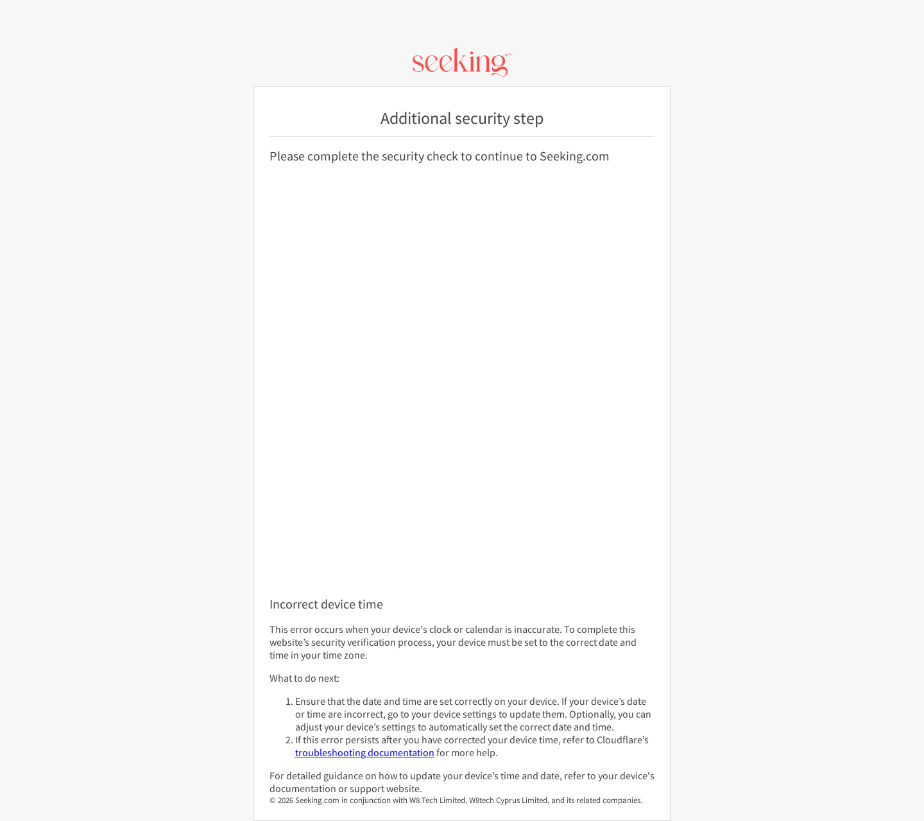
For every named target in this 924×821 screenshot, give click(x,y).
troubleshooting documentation (364, 752)
